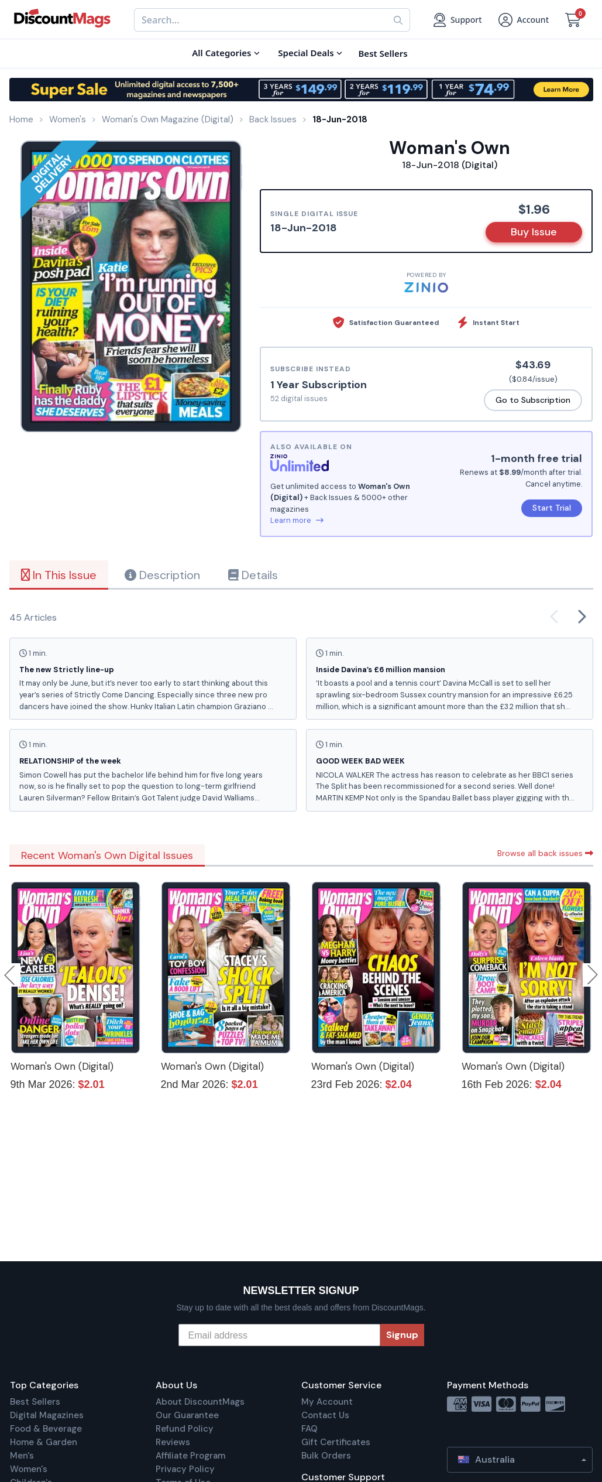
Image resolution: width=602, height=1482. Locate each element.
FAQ (309, 1429)
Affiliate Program (190, 1456)
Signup (402, 1335)
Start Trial (551, 507)
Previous (10, 975)
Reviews (173, 1442)
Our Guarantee (187, 1415)
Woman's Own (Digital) (62, 1066)
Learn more (297, 520)
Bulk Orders (326, 1456)
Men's (22, 1456)
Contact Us (325, 1415)
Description (162, 575)
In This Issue (59, 575)
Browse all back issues (545, 853)
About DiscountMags (200, 1402)
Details (253, 575)
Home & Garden (43, 1442)
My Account (327, 1402)
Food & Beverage (46, 1429)
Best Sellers (35, 1402)
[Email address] (279, 1335)
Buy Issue (534, 232)
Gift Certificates (335, 1442)
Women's (28, 1469)
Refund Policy (185, 1429)
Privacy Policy (185, 1469)
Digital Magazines (47, 1415)
